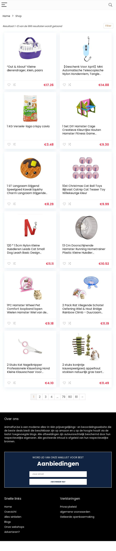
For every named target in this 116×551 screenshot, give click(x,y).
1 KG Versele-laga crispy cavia (28, 126)
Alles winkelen (12, 516)
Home (6, 16)
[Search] (110, 5)
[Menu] (4, 5)
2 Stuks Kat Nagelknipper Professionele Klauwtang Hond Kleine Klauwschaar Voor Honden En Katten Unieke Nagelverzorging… (28, 372)
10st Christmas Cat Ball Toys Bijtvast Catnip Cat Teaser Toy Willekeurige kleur (83, 189)
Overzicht (10, 511)
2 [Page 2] (40, 397)
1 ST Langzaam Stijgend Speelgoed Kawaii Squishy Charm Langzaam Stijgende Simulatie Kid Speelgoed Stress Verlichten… (28, 193)
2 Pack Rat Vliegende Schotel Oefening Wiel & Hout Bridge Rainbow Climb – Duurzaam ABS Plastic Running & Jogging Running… (83, 312)
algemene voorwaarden (75, 511)
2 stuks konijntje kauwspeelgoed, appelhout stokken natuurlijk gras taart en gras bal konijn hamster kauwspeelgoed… (82, 372)
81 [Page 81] (76, 397)
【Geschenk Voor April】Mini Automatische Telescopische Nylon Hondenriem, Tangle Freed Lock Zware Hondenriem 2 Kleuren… (83, 74)
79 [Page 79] (63, 397)
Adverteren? (12, 532)
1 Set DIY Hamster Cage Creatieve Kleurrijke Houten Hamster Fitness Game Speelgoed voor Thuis (81, 131)
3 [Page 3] (45, 397)
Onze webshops (14, 526)
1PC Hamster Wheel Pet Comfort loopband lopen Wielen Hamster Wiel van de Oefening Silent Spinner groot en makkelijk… (27, 312)
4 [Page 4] (52, 397)
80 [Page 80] (70, 397)
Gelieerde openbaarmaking (77, 516)
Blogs (7, 521)
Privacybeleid (68, 506)
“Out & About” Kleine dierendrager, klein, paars (25, 68)
